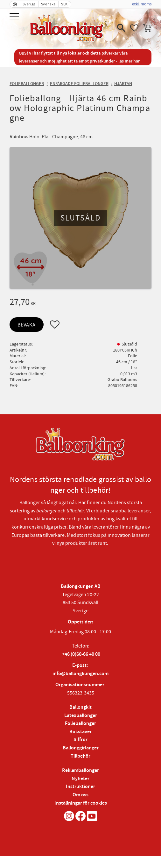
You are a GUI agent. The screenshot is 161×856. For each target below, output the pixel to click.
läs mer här (129, 61)
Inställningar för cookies (80, 803)
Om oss (80, 795)
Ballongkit (80, 707)
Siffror (81, 739)
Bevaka (27, 325)
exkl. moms (141, 4)
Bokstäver (80, 731)
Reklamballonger (80, 770)
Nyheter (80, 778)
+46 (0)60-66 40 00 (81, 654)
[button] (15, 16)
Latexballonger (80, 715)
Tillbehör (80, 756)
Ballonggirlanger (81, 748)
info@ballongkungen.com (80, 673)
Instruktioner (80, 786)
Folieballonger (80, 723)
